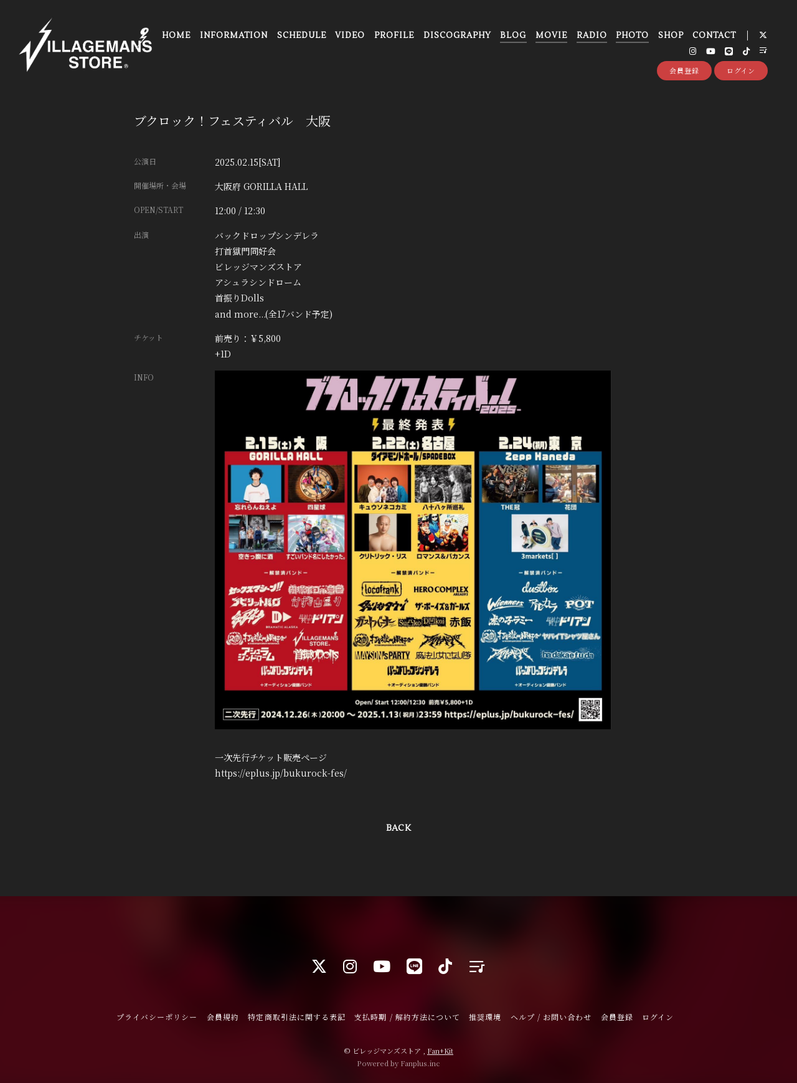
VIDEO (349, 37)
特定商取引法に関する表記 (296, 1016)
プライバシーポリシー (156, 1016)
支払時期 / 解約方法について (407, 1016)
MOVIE (550, 37)
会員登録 (684, 73)
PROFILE (393, 37)
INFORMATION (232, 37)
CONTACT (713, 37)
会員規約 (223, 1016)
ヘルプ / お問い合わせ (551, 1016)
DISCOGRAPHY (456, 37)
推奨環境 (485, 1016)
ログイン (741, 73)
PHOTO (631, 37)
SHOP (669, 37)
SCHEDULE (300, 37)
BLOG (512, 37)
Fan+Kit (440, 1051)
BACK (398, 828)
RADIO (590, 37)
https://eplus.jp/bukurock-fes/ (281, 773)
